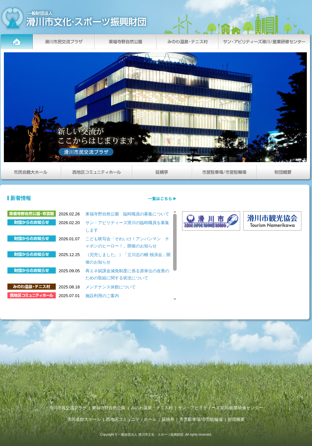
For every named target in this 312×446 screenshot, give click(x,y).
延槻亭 (168, 419)
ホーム (156, 395)
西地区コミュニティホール (131, 419)
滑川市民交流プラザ (68, 407)
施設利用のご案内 (102, 295)
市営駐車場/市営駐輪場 (201, 419)
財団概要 (236, 419)
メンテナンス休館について (110, 287)
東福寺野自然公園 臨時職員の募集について (127, 214)
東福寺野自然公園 (108, 407)
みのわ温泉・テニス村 (152, 407)
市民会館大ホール (84, 419)
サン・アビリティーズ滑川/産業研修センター (220, 407)
